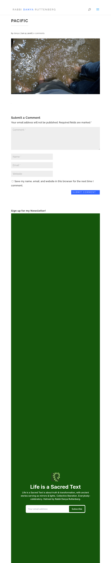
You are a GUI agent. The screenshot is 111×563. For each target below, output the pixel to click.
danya (16, 33)
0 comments (39, 33)
